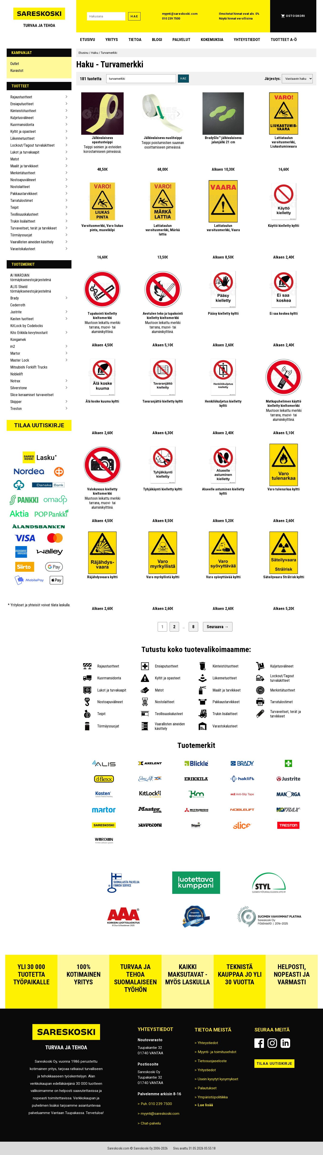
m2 (12, 346)
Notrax (15, 381)
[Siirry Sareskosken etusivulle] (39, 16)
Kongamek (18, 339)
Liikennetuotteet (22, 138)
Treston (16, 408)
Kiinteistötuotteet (23, 111)
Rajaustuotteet (21, 97)
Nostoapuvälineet (23, 180)
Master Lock (19, 360)
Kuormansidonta (22, 124)
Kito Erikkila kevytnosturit (29, 332)
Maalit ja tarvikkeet (24, 166)
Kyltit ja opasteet (23, 131)
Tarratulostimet (21, 200)
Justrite (16, 312)
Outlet (14, 63)
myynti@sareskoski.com (179, 13)
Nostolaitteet (20, 186)
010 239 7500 (171, 18)
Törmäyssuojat (21, 235)
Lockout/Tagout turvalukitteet (32, 145)
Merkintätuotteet (22, 173)
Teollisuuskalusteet (24, 214)
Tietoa (134, 39)
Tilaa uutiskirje (39, 425)
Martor (15, 353)
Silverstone (18, 388)
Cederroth (17, 305)
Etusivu (87, 39)
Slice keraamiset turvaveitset (32, 395)
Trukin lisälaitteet (22, 221)
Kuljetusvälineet (22, 117)
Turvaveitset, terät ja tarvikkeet (33, 228)
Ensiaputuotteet (22, 104)
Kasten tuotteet (22, 319)
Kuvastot (16, 70)
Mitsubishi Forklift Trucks (28, 367)
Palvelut (181, 39)
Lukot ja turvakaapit (24, 152)
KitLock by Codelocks (26, 326)
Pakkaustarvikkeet (23, 193)
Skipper (16, 401)
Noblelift (16, 374)
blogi (157, 39)
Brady (14, 298)
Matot (14, 159)
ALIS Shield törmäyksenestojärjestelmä (30, 289)
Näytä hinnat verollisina (235, 18)
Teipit (14, 207)
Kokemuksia (212, 39)
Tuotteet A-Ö (284, 39)
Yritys (112, 39)
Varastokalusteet (22, 249)
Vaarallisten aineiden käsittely (32, 242)
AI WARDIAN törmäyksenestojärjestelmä (30, 277)
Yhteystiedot (247, 39)
